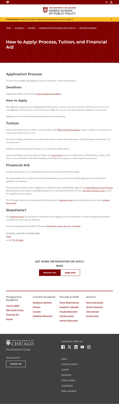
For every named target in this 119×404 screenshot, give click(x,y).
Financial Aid (12, 315)
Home (8, 28)
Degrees (31, 28)
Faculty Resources (68, 311)
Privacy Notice (68, 380)
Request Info (49, 272)
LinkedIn (76, 347)
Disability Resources (42, 316)
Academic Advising (42, 302)
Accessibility (67, 385)
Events (9, 319)
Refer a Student (68, 391)
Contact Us (15, 364)
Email (8, 236)
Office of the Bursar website (68, 129)
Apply (64, 358)
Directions (66, 375)
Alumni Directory (94, 307)
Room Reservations (69, 302)
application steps (66, 200)
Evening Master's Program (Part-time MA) (57, 28)
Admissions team (17, 216)
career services (57, 155)
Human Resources (69, 320)
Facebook (63, 347)
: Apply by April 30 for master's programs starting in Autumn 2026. (38, 19)
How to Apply (12, 306)
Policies (36, 307)
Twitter (69, 347)
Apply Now (70, 272)
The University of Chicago (18, 349)
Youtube (82, 347)
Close (111, 19)
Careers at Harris (69, 364)
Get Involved (92, 311)
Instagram (89, 347)
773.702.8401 (17, 240)
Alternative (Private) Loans (93, 190)
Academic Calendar (69, 307)
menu (111, 2)
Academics (19, 28)
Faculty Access (67, 316)
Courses (37, 311)
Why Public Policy (15, 310)
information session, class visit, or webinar (63, 226)
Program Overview (88, 28)
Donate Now (92, 316)
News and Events (94, 302)
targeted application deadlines (49, 93)
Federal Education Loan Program (99, 187)
